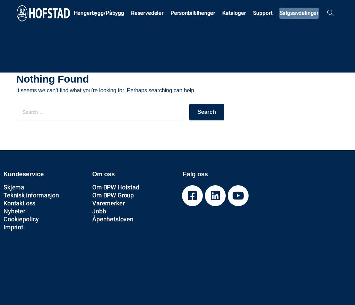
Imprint (13, 227)
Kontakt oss (19, 203)
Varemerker (108, 203)
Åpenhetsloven (112, 219)
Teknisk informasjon (31, 195)
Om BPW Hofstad (115, 187)
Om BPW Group (113, 195)
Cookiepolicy (21, 219)
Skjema (13, 187)
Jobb (99, 211)
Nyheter (14, 211)
